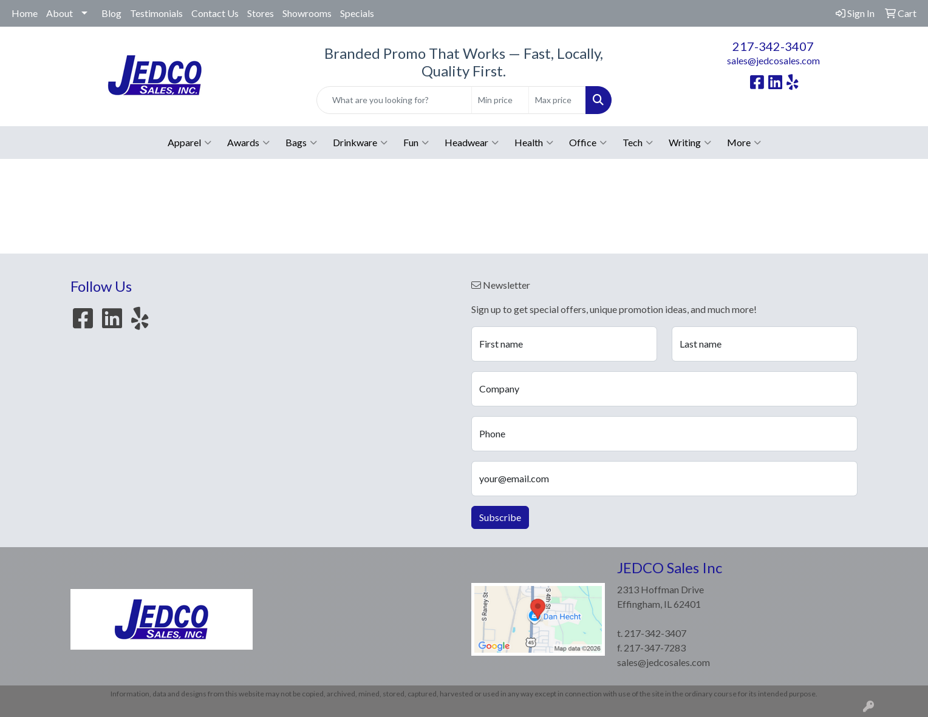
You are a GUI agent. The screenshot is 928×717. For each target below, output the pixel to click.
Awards (248, 142)
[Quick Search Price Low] (500, 100)
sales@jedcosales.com (773, 60)
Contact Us (215, 13)
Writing (690, 142)
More (744, 142)
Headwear (472, 142)
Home (25, 13)
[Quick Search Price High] (557, 100)
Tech (638, 142)
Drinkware (360, 142)
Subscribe (500, 517)
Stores (260, 13)
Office (588, 142)
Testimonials (156, 13)
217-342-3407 (773, 46)
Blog (111, 13)
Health (533, 142)
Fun (416, 142)
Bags (301, 142)
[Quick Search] (393, 100)
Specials (357, 13)
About (59, 13)
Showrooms (307, 13)
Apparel (189, 142)
